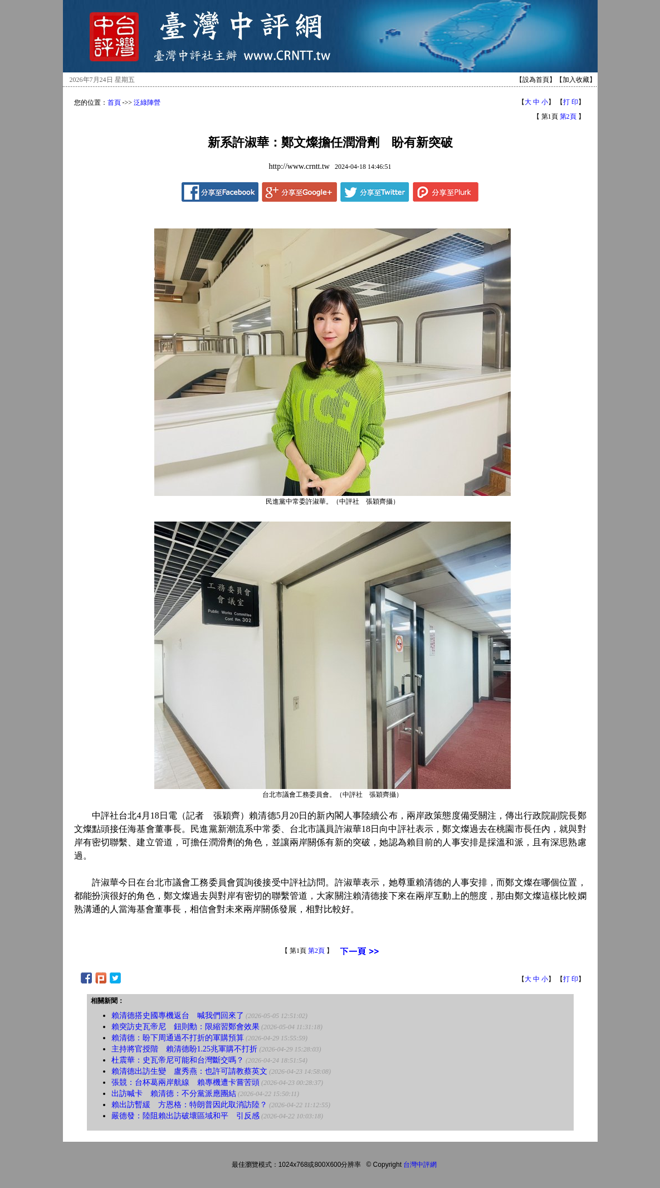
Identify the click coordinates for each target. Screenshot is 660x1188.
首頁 (114, 102)
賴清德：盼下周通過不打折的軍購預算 (177, 1038)
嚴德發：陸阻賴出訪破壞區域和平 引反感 (186, 1116)
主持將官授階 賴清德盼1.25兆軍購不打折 (184, 1049)
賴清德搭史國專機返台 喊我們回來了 (177, 1015)
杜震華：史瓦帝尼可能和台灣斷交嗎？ (177, 1060)
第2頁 (568, 116)
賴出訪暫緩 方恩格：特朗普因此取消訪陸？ (189, 1105)
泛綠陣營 (147, 102)
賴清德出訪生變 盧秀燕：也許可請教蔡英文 (189, 1071)
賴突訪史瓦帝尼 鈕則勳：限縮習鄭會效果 (185, 1027)
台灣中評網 (420, 1164)
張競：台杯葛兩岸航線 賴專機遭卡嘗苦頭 (185, 1082)
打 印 (570, 102)
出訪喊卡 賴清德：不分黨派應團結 (173, 1093)
